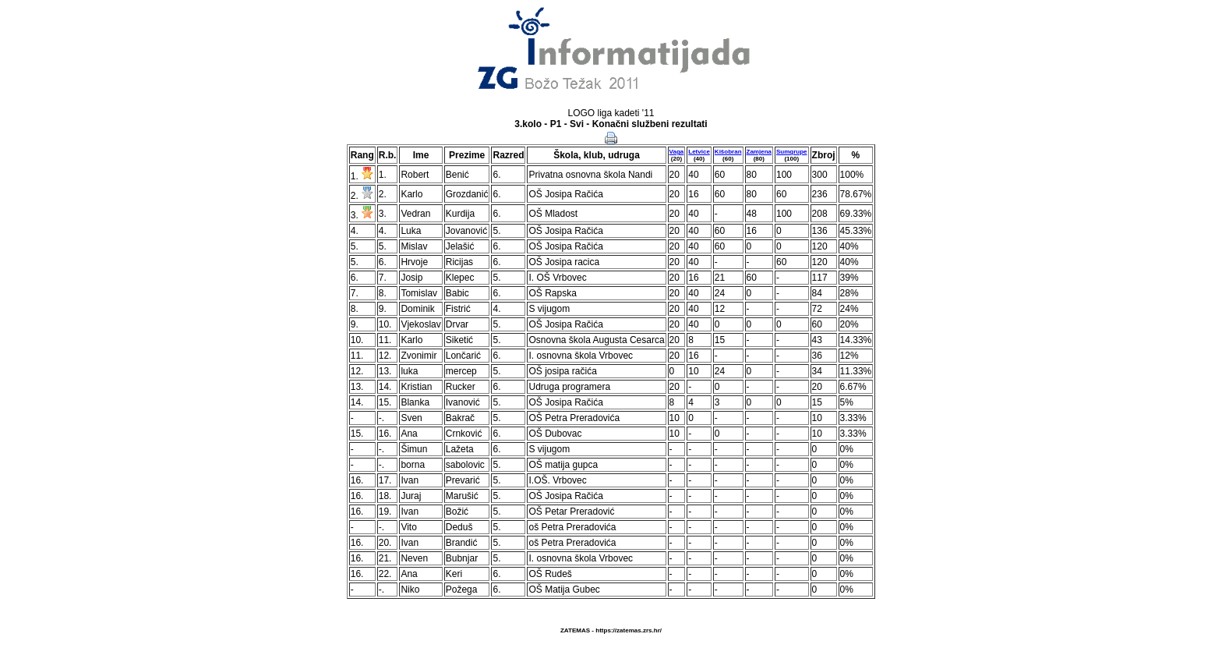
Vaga (676, 151)
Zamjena (759, 151)
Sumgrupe (791, 151)
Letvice (699, 151)
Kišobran (728, 151)
